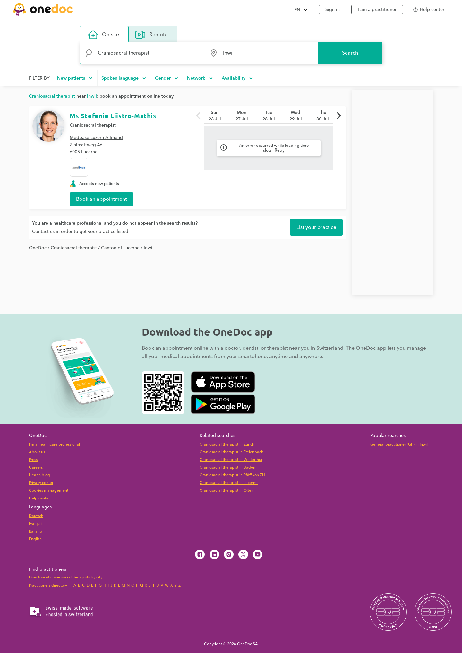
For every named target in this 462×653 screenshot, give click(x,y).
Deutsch (36, 516)
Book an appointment (101, 199)
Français (36, 523)
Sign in (332, 9)
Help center (39, 498)
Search (350, 53)
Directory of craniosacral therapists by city (65, 577)
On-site (103, 35)
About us (37, 452)
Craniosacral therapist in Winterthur (231, 459)
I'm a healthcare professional (54, 444)
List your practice (316, 227)
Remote (151, 35)
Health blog (39, 475)
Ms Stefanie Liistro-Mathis (113, 115)
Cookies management (48, 490)
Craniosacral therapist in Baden (227, 467)
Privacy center (41, 483)
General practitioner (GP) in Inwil (399, 444)
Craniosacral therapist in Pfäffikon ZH (232, 475)
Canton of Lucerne (120, 248)
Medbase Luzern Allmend (96, 138)
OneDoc (38, 248)
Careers (36, 467)
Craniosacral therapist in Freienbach (231, 452)
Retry (280, 150)
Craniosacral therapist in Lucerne (229, 483)
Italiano (35, 531)
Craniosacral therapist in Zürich (227, 444)
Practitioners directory (48, 585)
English (35, 539)
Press (33, 459)
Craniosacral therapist (93, 125)
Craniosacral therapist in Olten (226, 490)
